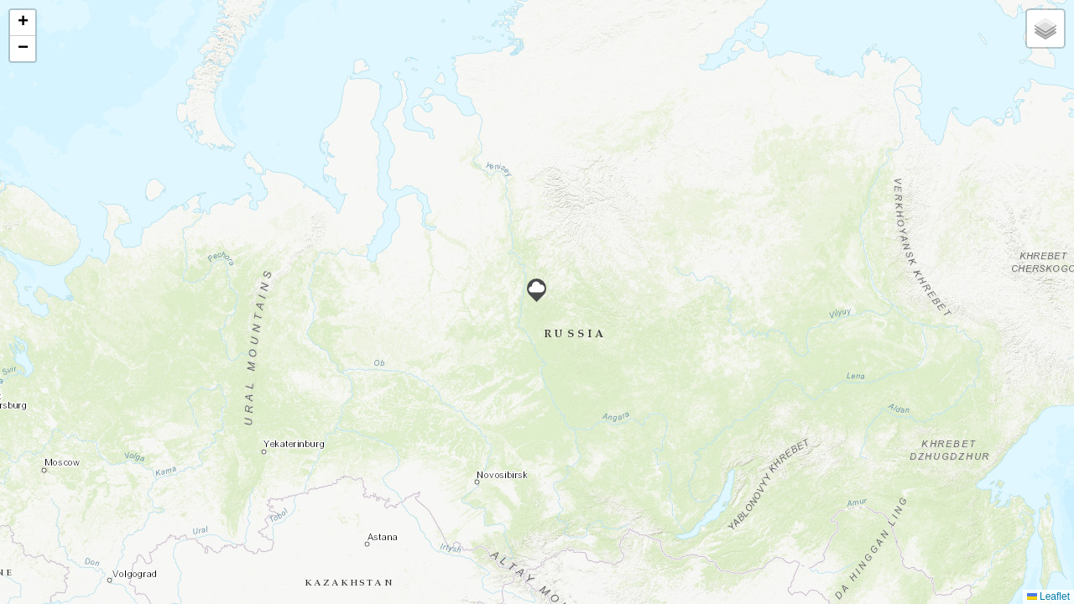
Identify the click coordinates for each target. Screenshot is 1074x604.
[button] (536, 290)
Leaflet (1048, 596)
